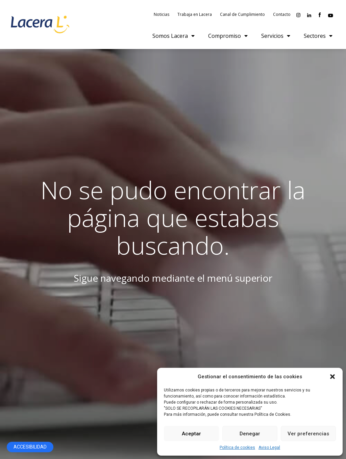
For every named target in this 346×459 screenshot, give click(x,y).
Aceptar (191, 434)
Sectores (318, 37)
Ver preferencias (308, 434)
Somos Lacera (173, 37)
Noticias (161, 15)
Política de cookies (237, 447)
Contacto (282, 15)
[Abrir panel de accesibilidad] (30, 447)
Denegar (250, 434)
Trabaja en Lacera (194, 15)
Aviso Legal (269, 447)
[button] (332, 376)
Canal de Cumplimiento (242, 15)
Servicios (275, 37)
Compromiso (228, 37)
